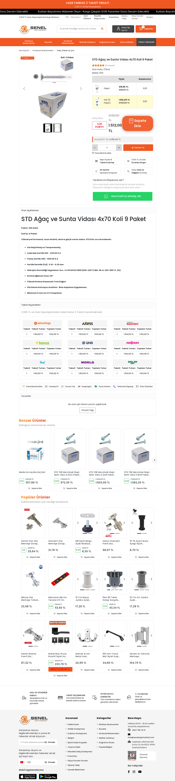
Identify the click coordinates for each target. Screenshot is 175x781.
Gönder (50, 742)
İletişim (150, 17)
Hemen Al (138, 147)
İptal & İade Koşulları (77, 742)
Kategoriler (104, 718)
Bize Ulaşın (134, 718)
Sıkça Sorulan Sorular (137, 17)
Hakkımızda (73, 724)
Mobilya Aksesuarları (109, 724)
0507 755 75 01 (136, 730)
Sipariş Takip (124, 17)
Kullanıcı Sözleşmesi (77, 733)
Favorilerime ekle (101, 153)
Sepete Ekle (137, 123)
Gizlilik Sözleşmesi (76, 729)
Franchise (72, 756)
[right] (156, 460)
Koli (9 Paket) (107, 101)
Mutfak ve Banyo (106, 738)
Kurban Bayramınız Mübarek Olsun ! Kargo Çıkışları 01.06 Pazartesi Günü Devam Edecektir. (78, 11)
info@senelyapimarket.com (141, 736)
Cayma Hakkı (74, 747)
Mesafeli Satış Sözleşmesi (80, 751)
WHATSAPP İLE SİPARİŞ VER (122, 196)
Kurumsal (72, 718)
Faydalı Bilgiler (105, 747)
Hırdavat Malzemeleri (109, 733)
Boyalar (102, 729)
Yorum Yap (87, 410)
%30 (145, 88)
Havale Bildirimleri (76, 770)
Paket (107, 88)
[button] (146, 29)
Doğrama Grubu (106, 742)
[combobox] (22, 762)
